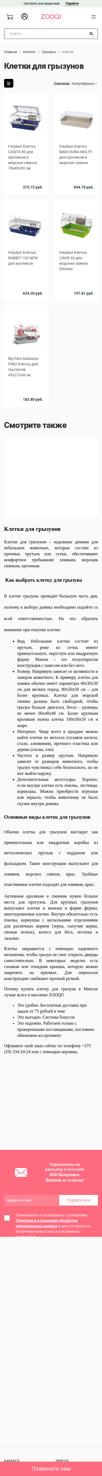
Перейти (72, 3)
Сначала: (62, 83)
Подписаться (78, 1200)
